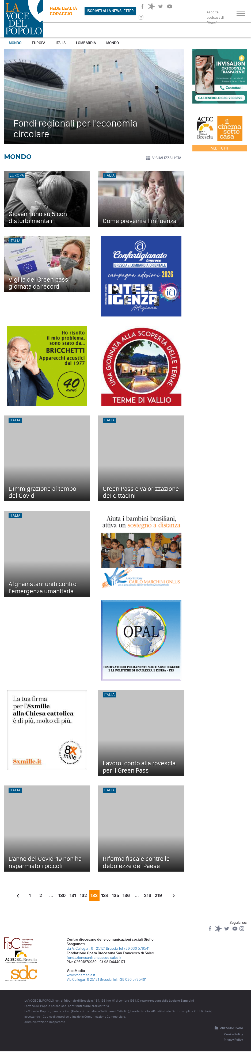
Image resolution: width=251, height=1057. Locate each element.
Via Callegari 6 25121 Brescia (89, 979)
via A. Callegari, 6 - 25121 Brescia (92, 948)
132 (83, 895)
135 (115, 895)
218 (147, 895)
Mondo (15, 43)
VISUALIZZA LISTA (163, 158)
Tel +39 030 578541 (134, 948)
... (51, 895)
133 (94, 895)
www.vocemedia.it (81, 975)
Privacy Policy (233, 1039)
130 (62, 895)
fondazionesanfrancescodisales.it (94, 957)
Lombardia (86, 43)
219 (158, 895)
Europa (38, 43)
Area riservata (228, 1028)
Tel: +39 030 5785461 (129, 979)
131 (73, 895)
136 (126, 895)
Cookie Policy (233, 1034)
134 (104, 895)
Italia (61, 43)
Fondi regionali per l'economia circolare (75, 128)
